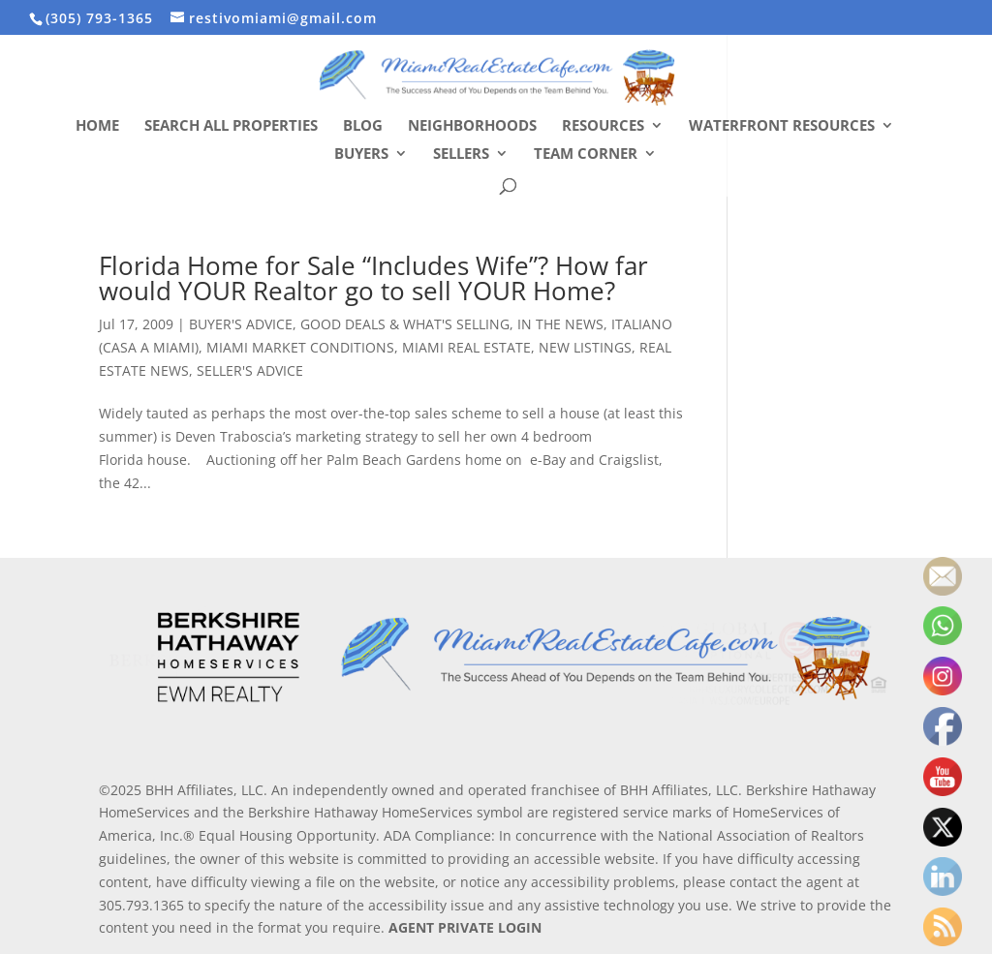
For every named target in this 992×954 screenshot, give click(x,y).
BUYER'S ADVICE (241, 324)
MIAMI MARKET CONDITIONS (300, 347)
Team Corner (585, 154)
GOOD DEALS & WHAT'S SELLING (405, 324)
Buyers (361, 154)
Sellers (461, 154)
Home (97, 126)
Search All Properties (231, 126)
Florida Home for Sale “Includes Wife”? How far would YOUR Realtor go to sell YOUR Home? (373, 278)
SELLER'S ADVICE (250, 370)
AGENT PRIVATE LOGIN (465, 927)
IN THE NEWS (560, 324)
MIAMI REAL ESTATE (466, 347)
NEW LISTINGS (585, 347)
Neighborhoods (472, 126)
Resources (603, 126)
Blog (363, 126)
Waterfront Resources (782, 126)
